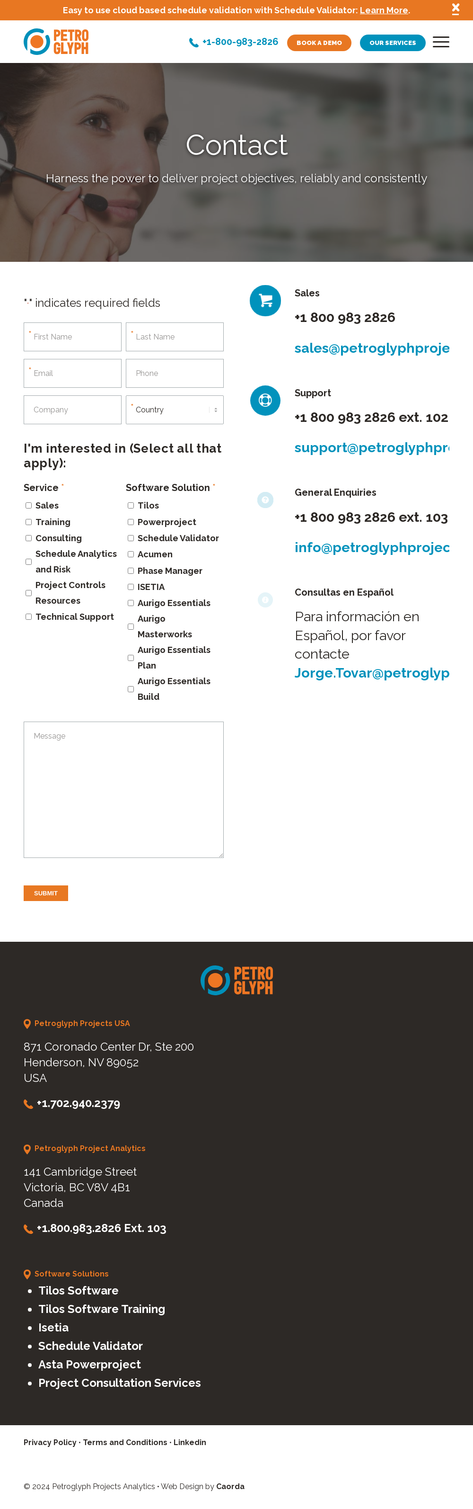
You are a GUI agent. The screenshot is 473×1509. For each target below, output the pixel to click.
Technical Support (74, 617)
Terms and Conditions (125, 1442)
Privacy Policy (50, 1442)
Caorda (230, 1486)
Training (52, 522)
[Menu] (438, 44)
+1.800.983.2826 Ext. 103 (101, 1228)
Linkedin (190, 1442)
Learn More (384, 10)
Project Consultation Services (119, 1383)
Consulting (58, 538)
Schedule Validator (178, 538)
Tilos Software (78, 1290)
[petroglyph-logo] (56, 41)
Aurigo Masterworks (165, 626)
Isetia (53, 1327)
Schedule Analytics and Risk (76, 561)
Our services (392, 42)
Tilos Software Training (101, 1309)
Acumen (155, 554)
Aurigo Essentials (174, 603)
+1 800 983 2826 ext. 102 (371, 417)
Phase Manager (170, 571)
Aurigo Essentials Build (174, 689)
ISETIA (151, 587)
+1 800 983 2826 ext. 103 (371, 517)
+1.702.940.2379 (78, 1103)
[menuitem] (438, 44)
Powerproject (167, 522)
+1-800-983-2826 (240, 42)
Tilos (148, 505)
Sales (47, 505)
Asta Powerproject (89, 1364)
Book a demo (319, 42)
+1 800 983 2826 (345, 317)
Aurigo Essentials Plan (174, 657)
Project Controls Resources (70, 593)
